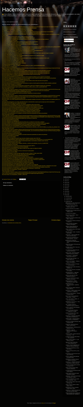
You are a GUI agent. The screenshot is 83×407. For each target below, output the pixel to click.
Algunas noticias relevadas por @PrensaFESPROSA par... (72, 227)
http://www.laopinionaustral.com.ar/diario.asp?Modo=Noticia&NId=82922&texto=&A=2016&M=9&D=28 (22, 50)
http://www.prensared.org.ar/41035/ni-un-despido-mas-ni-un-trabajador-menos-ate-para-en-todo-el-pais (22, 105)
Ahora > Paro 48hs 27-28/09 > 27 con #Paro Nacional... (72, 299)
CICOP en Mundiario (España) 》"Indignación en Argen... (72, 311)
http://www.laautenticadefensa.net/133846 (10, 119)
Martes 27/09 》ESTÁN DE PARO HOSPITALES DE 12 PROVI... (72, 253)
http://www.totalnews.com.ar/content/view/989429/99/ (12, 75)
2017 (66, 193)
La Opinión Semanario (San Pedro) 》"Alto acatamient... (73, 337)
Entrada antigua (56, 220)
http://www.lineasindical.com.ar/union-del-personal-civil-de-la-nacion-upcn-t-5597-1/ (18, 145)
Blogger (54, 403)
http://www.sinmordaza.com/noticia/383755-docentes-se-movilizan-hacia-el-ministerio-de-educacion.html (22, 108)
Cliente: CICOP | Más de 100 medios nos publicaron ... (73, 230)
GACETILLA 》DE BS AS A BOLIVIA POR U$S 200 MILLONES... (73, 391)
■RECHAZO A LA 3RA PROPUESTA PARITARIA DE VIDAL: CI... (73, 204)
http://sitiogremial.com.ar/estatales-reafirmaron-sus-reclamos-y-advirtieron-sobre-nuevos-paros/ (21, 104)
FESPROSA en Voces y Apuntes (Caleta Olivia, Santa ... (72, 388)
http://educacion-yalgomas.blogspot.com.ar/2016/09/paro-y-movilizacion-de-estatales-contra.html (21, 110)
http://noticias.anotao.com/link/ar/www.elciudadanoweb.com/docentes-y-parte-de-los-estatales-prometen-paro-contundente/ (26, 85)
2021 (66, 186)
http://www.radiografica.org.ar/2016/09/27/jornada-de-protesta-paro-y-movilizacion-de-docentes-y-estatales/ (23, 121)
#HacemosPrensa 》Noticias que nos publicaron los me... (73, 328)
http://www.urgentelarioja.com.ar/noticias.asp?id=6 (12, 54)
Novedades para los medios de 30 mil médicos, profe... (73, 211)
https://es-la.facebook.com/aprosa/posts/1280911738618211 (14, 63)
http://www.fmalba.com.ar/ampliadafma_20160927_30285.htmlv (14, 174)
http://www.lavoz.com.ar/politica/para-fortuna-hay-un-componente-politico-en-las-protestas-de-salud (21, 48)
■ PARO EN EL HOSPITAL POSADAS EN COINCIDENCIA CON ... (72, 241)
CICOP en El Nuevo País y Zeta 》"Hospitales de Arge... (72, 313)
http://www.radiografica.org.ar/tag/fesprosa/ (10, 120)
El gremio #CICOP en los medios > (73, 208)
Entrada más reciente (8, 220)
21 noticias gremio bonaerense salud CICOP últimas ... (73, 371)
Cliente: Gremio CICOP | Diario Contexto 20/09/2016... (72, 368)
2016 (66, 194)
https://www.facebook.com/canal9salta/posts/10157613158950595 (15, 147)
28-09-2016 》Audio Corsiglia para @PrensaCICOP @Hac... (72, 235)
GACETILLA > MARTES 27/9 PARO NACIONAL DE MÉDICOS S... (73, 316)
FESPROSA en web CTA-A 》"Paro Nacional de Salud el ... (73, 302)
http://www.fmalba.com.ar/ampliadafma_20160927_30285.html (14, 169)
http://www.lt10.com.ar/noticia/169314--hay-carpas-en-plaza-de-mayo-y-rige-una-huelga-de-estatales (22, 148)
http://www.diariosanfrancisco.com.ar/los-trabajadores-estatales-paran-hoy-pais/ (18, 162)
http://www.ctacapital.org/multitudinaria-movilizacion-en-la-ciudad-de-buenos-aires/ (18, 51)
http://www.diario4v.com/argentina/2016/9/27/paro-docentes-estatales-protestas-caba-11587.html (21, 138)
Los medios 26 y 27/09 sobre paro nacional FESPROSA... (72, 250)
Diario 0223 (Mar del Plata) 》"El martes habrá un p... (72, 259)
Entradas (66, 39)
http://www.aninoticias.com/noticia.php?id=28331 (11, 45)
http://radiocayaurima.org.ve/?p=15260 (9, 40)
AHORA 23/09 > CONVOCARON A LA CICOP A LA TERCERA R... (73, 319)
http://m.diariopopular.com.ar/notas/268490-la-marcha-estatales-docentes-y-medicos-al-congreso (21, 125)
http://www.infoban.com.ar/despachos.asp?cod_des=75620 (13, 98)
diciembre (68, 196)
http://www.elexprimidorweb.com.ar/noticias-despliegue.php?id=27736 (16, 79)
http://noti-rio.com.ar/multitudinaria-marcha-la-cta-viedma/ (13, 81)
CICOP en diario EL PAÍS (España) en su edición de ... (73, 308)
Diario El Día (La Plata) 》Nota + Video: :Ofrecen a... (72, 215)
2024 (66, 180)
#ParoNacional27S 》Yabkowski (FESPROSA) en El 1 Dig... (72, 273)
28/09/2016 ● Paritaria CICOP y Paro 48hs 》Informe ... (73, 218)
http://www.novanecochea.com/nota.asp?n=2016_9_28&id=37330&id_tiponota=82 (18, 38)
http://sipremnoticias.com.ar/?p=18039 (9, 151)
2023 (66, 182)
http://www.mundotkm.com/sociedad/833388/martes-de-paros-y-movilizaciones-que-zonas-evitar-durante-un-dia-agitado (25, 123)
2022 (66, 184)
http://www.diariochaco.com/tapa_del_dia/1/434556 (12, 56)
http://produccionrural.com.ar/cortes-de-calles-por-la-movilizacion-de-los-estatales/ (18, 49)
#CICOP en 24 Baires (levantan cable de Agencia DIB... (73, 322)
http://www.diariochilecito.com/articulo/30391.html (12, 133)
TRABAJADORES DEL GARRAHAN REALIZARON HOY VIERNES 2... (73, 394)
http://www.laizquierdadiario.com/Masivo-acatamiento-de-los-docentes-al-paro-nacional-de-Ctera (21, 74)
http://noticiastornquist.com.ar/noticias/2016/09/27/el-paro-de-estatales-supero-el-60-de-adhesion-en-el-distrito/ (24, 124)
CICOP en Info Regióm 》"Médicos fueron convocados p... (73, 262)
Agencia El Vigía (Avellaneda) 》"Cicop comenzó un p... (71, 343)
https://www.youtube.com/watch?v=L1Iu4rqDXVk (11, 84)
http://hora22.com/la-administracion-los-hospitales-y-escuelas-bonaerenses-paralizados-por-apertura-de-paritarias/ (24, 113)
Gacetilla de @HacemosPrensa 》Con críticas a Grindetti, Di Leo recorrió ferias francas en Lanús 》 (75, 50)
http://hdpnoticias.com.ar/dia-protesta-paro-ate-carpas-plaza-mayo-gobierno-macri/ (18, 154)
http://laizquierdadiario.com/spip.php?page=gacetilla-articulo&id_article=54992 (17, 160)
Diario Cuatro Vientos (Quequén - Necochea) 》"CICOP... (72, 297)
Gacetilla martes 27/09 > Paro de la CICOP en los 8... (73, 248)
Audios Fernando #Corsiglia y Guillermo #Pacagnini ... (71, 224)
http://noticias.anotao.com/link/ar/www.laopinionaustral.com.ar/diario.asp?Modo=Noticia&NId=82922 (22, 33)
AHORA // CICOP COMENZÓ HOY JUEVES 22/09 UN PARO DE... (73, 346)
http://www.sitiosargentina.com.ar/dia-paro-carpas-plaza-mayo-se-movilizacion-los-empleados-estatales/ (22, 158)
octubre (67, 199)
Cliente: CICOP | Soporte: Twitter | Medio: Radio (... (72, 385)
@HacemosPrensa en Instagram (69, 34)
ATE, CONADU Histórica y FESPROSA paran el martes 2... (72, 305)
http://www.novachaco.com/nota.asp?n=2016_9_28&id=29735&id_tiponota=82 (17, 36)
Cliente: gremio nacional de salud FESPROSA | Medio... (72, 374)
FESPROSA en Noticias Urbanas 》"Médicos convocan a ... (72, 360)
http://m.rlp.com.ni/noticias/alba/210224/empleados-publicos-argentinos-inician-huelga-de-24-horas (21, 106)
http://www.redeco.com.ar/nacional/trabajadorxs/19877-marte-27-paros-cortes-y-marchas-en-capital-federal (23, 159)
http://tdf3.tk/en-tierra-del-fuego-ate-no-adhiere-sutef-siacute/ (14, 103)
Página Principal (32, 220)
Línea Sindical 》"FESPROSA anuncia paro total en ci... (72, 256)
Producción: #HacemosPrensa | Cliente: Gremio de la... (72, 325)
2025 (66, 179)
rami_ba (43, 403)
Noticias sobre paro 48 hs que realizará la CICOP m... (72, 276)
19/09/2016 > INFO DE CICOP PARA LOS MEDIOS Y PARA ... (73, 377)
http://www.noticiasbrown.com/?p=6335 (10, 149)
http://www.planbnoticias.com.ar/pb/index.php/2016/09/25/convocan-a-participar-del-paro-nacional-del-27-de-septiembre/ (26, 71)
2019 (66, 189)
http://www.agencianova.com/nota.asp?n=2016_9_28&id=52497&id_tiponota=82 (18, 43)
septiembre (68, 201)
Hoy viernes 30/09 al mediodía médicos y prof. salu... (72, 206)
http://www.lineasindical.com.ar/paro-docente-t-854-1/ (12, 59)
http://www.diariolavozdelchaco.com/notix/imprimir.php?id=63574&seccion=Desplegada (19, 28)
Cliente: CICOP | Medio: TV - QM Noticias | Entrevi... (72, 340)
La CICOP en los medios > (71, 213)
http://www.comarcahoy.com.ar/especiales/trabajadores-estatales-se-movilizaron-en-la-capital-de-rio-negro (23, 55)
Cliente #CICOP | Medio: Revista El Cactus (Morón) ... (73, 288)
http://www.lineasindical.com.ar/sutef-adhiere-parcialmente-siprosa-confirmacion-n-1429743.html (21, 168)
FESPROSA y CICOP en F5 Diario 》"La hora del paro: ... (72, 264)
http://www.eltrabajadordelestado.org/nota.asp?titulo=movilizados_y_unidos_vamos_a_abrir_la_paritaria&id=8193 (24, 86)
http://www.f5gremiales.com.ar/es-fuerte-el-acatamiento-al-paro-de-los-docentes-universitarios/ (20, 109)
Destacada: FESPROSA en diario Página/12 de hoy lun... (72, 279)
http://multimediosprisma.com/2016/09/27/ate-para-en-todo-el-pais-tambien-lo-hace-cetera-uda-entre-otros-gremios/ (25, 80)
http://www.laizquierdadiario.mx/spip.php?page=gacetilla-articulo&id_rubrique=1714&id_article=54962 (22, 153)
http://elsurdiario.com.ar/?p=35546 (9, 136)
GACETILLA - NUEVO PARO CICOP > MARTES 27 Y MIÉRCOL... (73, 291)
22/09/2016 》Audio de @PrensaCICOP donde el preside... (71, 331)
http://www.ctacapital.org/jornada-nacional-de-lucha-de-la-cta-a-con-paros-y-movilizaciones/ (20, 44)
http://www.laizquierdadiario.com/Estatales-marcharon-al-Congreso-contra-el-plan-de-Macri (20, 41)
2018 (66, 191)
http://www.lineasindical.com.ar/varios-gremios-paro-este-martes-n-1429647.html (18, 163)
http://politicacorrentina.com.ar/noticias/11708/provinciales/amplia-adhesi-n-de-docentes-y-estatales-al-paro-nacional (25, 140)
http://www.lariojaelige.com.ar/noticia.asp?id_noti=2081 (13, 60)
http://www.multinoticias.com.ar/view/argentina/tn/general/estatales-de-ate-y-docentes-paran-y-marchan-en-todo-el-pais (25, 58)
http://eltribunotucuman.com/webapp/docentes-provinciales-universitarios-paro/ (17, 157)
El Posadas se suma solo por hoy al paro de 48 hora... (73, 354)
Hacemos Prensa (23, 9)
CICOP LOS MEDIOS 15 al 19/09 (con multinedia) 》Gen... (72, 379)
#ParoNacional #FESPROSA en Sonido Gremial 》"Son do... (72, 238)
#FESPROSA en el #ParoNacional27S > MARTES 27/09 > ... (72, 284)
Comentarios (67, 41)
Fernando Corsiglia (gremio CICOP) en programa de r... (73, 365)
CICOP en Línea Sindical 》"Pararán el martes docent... (73, 294)
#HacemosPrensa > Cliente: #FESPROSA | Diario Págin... (72, 281)
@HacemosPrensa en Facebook (69, 29)
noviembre (68, 198)
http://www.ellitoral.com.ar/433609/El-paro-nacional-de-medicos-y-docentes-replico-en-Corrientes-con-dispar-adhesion (25, 39)
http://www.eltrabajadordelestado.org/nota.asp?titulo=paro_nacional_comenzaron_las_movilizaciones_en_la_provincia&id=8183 (27, 139)
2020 (66, 187)
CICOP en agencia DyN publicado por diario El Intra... (72, 357)
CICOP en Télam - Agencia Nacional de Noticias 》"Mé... (73, 334)
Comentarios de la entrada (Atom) (14, 222)
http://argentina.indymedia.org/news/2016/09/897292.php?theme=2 (15, 155)
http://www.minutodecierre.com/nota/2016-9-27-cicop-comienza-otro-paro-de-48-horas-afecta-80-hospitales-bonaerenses (26, 167)
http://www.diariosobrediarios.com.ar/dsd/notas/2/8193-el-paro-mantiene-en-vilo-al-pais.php (20, 164)
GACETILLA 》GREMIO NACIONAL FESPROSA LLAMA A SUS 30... (73, 362)
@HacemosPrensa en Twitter (69, 31)
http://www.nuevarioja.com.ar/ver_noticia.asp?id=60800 (13, 61)
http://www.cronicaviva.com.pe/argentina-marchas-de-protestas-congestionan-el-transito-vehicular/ (21, 93)
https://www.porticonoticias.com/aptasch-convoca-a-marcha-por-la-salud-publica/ (18, 150)
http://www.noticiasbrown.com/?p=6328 (10, 144)
